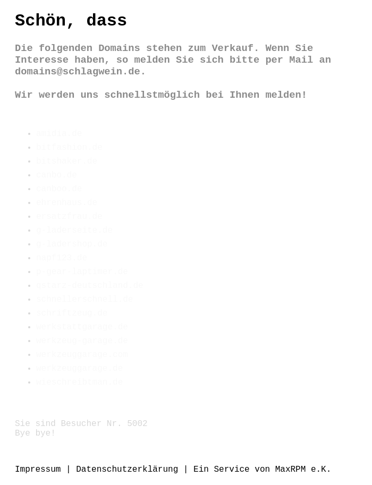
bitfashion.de (69, 147)
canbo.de (56, 175)
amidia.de (59, 134)
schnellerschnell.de (84, 299)
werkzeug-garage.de (82, 341)
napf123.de (61, 258)
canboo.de (59, 189)
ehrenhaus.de (66, 203)
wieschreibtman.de (79, 382)
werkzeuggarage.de (79, 368)
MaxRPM (290, 469)
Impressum (38, 469)
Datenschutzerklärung (127, 469)
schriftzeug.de (71, 313)
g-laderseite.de (74, 230)
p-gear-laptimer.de (82, 272)
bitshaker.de (66, 161)
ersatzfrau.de (69, 217)
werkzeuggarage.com (82, 355)
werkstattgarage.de (82, 327)
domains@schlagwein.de (77, 72)
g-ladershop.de (71, 244)
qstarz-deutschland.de (89, 286)
